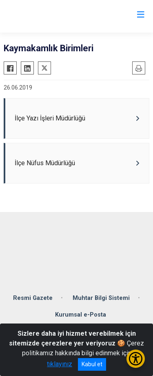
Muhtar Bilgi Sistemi (101, 298)
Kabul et (92, 364)
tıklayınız (59, 364)
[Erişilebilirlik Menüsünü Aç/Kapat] (135, 359)
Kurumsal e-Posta (80, 314)
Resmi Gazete (33, 298)
